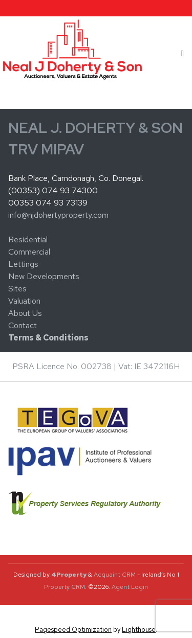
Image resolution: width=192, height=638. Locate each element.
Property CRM (64, 587)
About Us (25, 313)
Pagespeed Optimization (73, 629)
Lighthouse (139, 629)
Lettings (23, 264)
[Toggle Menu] (182, 53)
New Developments (43, 276)
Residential (28, 239)
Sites (17, 288)
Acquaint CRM (115, 575)
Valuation (24, 300)
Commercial (29, 251)
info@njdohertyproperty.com (58, 215)
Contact (22, 325)
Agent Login (130, 587)
